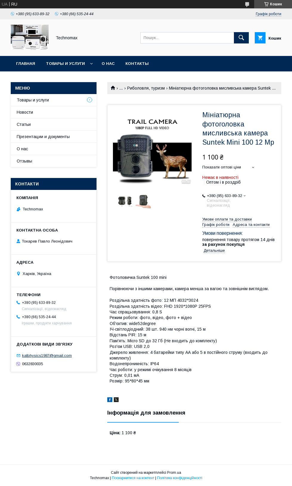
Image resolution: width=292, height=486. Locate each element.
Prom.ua (174, 473)
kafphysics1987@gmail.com (47, 355)
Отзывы (24, 161)
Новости (25, 112)
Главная (25, 63)
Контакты (137, 63)
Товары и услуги (65, 63)
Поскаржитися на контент (133, 478)
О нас (108, 63)
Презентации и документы (43, 136)
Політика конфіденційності (179, 478)
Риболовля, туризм (146, 88)
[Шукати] (241, 37)
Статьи (24, 124)
